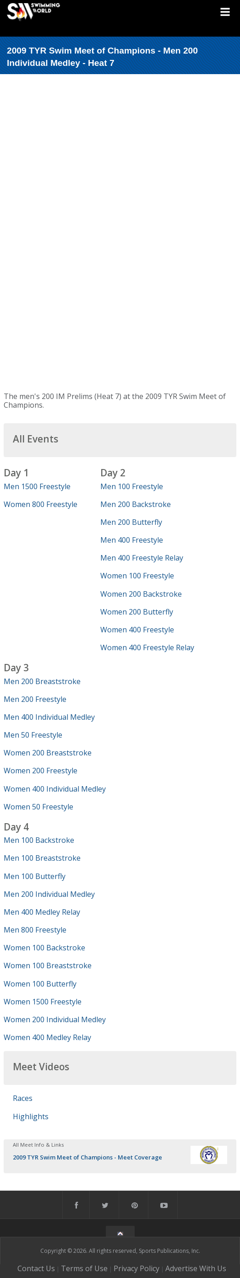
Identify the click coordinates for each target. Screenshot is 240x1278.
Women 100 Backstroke (44, 948)
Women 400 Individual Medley (55, 789)
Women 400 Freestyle (137, 630)
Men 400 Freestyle (131, 540)
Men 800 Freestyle (35, 930)
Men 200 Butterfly (131, 522)
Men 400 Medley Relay (42, 912)
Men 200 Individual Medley (49, 894)
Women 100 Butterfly (40, 984)
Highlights (31, 1116)
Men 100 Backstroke (39, 840)
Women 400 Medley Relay (47, 1037)
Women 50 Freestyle (38, 807)
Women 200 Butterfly (136, 612)
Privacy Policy (136, 1268)
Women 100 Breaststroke (48, 965)
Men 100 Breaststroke (42, 858)
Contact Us (36, 1268)
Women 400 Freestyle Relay (147, 647)
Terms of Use (84, 1268)
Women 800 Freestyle (40, 504)
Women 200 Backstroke (141, 594)
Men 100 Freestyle (131, 486)
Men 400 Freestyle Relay (141, 558)
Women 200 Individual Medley (55, 1019)
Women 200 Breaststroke (48, 753)
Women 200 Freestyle (40, 771)
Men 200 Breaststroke (42, 681)
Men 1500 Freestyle (37, 486)
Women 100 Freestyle (137, 576)
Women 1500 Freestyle (43, 1002)
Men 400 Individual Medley (49, 717)
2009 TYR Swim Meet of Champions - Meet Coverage (87, 1157)
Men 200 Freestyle (35, 699)
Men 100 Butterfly (34, 876)
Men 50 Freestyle (33, 735)
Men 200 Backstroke (135, 504)
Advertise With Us (195, 1268)
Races (23, 1098)
